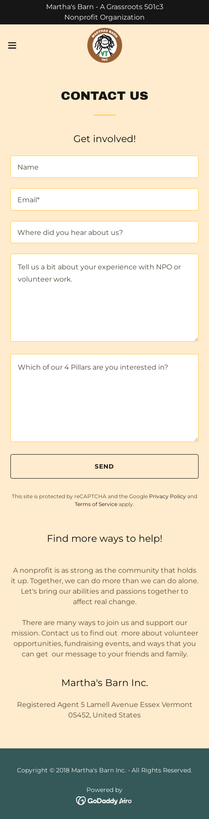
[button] (18, 45)
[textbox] (104, 167)
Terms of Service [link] (96, 504)
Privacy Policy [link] (167, 496)
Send (104, 466)
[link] (104, 45)
